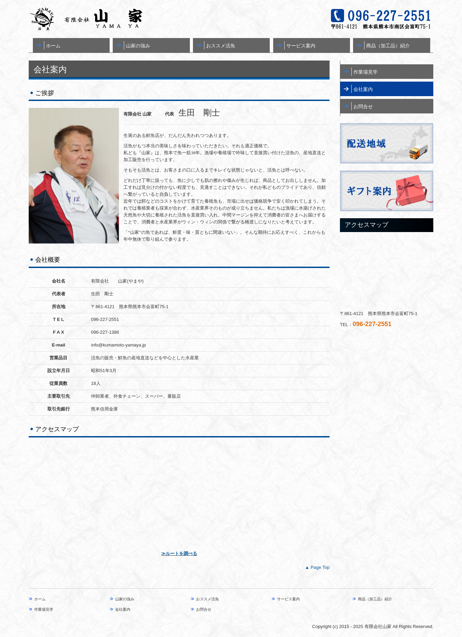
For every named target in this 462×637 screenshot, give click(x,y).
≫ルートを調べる (179, 553)
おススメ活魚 (220, 45)
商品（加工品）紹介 (388, 45)
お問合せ (363, 106)
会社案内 (363, 89)
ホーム (53, 45)
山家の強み (138, 45)
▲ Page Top (317, 567)
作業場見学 (365, 72)
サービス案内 (300, 45)
